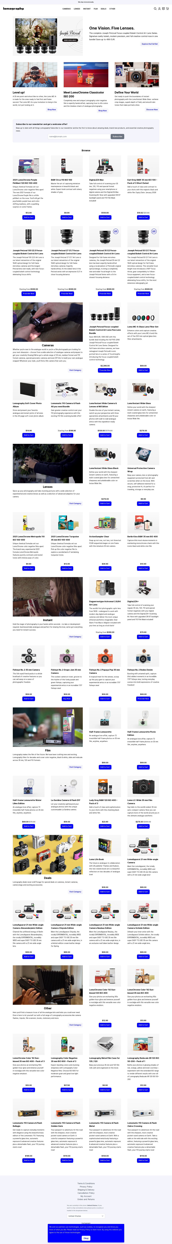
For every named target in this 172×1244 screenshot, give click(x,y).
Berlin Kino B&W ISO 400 (142, 536)
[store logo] (13, 8)
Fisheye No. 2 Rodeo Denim (140, 670)
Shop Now (52, 110)
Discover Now (152, 110)
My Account (86, 1196)
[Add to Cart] (28, 217)
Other (112, 9)
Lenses (77, 9)
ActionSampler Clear (99, 536)
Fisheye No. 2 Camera (26, 670)
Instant (87, 9)
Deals (103, 9)
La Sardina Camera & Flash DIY (65, 800)
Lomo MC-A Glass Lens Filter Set (142, 327)
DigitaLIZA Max (96, 180)
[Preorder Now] (29, 293)
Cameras (66, 9)
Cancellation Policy (86, 1193)
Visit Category (75, 370)
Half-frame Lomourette (100, 732)
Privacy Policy (86, 1186)
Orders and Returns (86, 1199)
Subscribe (117, 136)
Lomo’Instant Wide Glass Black (103, 468)
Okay (86, 1238)
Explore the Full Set (150, 44)
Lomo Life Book (96, 859)
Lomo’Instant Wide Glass (139, 403)
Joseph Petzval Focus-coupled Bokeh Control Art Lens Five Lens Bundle (105, 330)
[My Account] (159, 8)
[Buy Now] (67, 699)
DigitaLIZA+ (133, 601)
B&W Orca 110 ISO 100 (61, 180)
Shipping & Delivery (86, 1190)
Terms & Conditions (86, 1183)
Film (96, 9)
